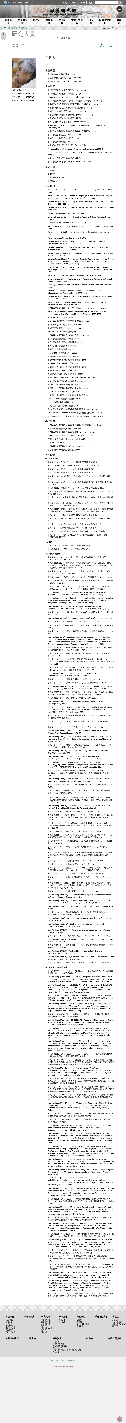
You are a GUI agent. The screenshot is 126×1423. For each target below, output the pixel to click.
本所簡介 (10, 1316)
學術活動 (81, 1316)
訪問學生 (44, 1330)
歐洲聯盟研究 (57, 1348)
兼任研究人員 (46, 1322)
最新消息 (63, 1316)
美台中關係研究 (58, 1344)
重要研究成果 (101, 1316)
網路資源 (57, 1338)
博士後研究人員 (46, 1328)
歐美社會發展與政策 (60, 1346)
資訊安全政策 (63, 1360)
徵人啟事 (62, 1322)
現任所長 (9, 1322)
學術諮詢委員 (10, 1326)
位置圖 (68, 1360)
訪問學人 (44, 1326)
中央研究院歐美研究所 (63, 11)
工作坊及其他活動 (83, 1324)
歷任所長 (9, 1324)
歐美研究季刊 (12, 1338)
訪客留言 (89, 1338)
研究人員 (15, 28)
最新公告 (62, 1320)
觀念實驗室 (9, 1330)
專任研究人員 (23, 28)
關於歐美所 (9, 1320)
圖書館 (32, 1338)
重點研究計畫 (10, 1328)
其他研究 (56, 1352)
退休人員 (44, 1332)
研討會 (79, 1320)
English (82, 2)
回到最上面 (119, 1419)
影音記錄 (80, 1326)
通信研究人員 (46, 1324)
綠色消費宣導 (72, 1360)
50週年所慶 (29, 1316)
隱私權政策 (57, 1360)
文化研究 (56, 1342)
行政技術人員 (10, 1332)
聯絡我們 (52, 1360)
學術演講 (80, 1322)
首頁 (8, 28)
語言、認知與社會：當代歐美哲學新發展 (67, 1350)
